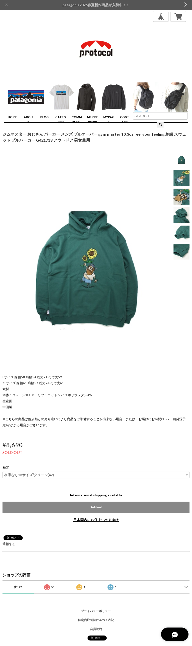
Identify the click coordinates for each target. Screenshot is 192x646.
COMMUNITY (77, 119)
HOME (12, 117)
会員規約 (96, 629)
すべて (18, 587)
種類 (6, 467)
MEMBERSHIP (92, 119)
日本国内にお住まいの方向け (96, 520)
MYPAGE (108, 119)
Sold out (96, 507)
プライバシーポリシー (96, 611)
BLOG (44, 117)
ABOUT (28, 119)
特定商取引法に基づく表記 (96, 620)
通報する (9, 544)
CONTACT (124, 119)
